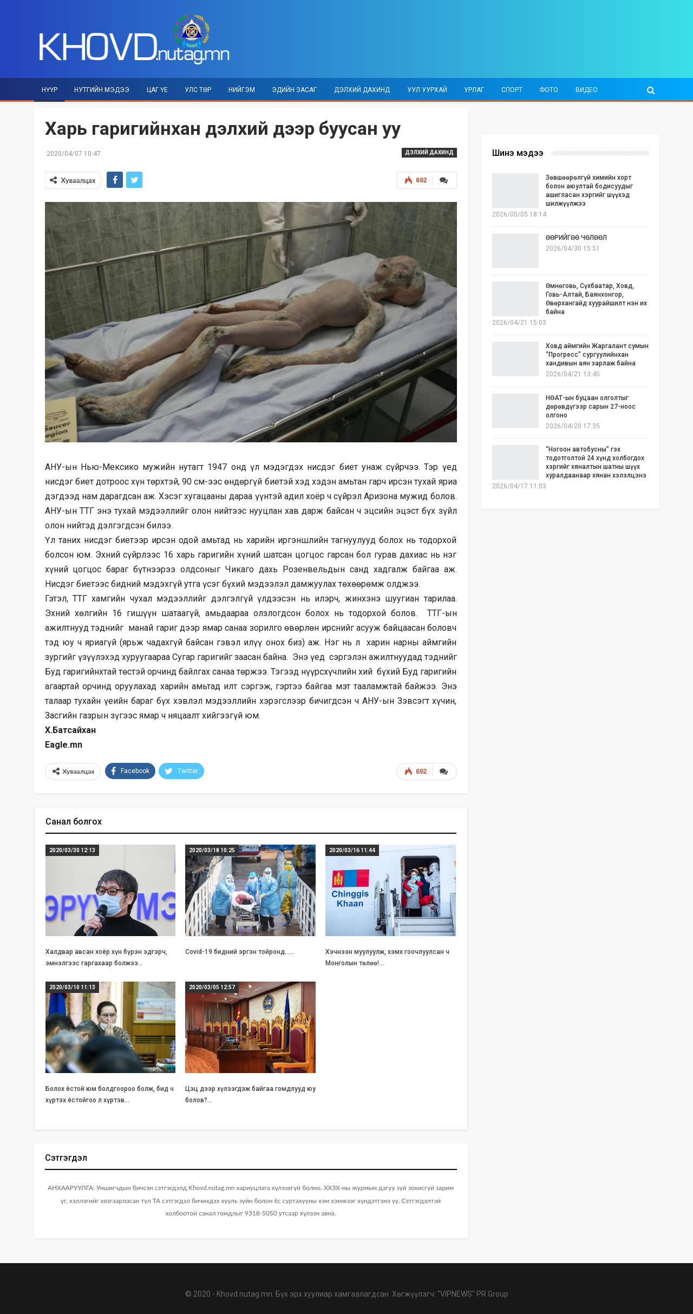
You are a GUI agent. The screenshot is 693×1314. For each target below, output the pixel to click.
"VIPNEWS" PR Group (472, 1292)
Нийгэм (241, 90)
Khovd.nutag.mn (244, 1292)
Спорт (511, 90)
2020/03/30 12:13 (72, 849)
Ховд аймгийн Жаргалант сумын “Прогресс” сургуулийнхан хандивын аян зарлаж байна (597, 354)
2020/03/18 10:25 (212, 849)
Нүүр (49, 90)
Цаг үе (157, 90)
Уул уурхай (427, 90)
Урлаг (474, 90)
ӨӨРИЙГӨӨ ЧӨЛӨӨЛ (576, 237)
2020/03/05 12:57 (212, 986)
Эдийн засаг (294, 90)
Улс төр (198, 90)
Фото (548, 90)
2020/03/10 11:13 (72, 986)
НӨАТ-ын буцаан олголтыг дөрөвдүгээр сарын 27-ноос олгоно (591, 406)
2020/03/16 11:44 (352, 849)
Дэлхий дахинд (362, 90)
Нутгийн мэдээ (101, 90)
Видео (587, 90)
